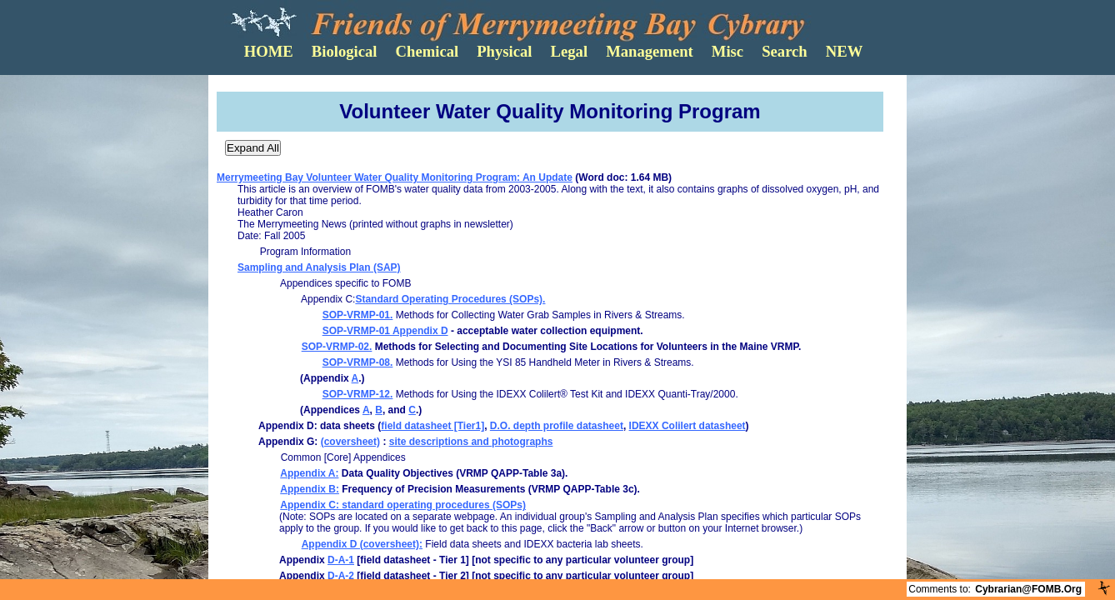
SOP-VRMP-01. (357, 315)
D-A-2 (341, 576)
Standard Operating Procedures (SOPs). (450, 299)
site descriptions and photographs (471, 442)
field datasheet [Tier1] (432, 426)
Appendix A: (309, 473)
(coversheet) (350, 442)
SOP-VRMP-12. (357, 394)
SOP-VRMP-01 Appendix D (385, 331)
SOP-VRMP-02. (337, 346)
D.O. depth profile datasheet (556, 426)
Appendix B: (309, 489)
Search (785, 51)
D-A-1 (341, 560)
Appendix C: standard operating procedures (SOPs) (403, 505)
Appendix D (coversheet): (362, 544)
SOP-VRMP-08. (357, 362)
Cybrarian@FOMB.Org (1028, 589)
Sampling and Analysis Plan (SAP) (319, 267)
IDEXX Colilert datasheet (687, 426)
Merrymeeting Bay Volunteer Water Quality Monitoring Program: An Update (394, 177)
